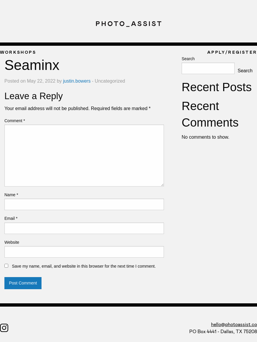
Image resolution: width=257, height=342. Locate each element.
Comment (14, 120)
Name (11, 194)
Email (10, 218)
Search (188, 58)
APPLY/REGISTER (232, 52)
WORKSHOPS (18, 52)
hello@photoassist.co (234, 324)
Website (11, 242)
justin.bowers (76, 81)
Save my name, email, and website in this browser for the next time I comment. (84, 266)
